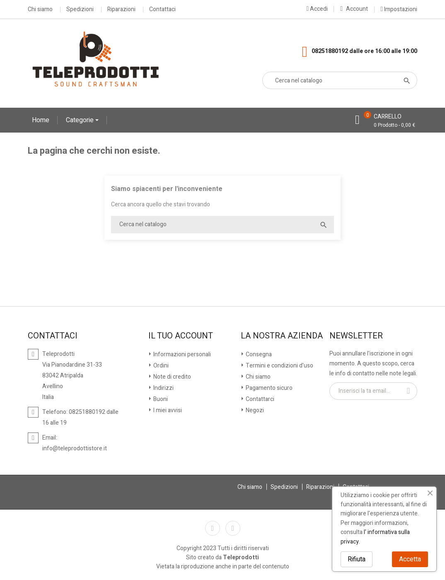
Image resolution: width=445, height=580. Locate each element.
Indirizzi (163, 388)
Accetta (410, 559)
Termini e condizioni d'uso (278, 365)
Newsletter (356, 336)
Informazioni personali (181, 354)
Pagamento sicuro (268, 388)
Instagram (232, 528)
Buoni (160, 399)
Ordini (160, 365)
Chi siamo (40, 9)
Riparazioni (121, 9)
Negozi (254, 410)
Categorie (80, 120)
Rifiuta (356, 559)
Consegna (258, 354)
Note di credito (171, 376)
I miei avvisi (167, 410)
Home (40, 120)
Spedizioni (80, 9)
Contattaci (162, 9)
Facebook (212, 528)
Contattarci (259, 399)
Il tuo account (180, 336)
